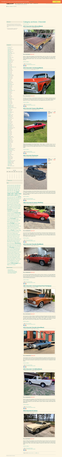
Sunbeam (9, 157)
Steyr (8, 153)
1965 (17, 192)
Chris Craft (9, 77)
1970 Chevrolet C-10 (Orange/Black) (33, 67)
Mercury (9, 128)
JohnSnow (28, 287)
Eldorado (12, 226)
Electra (15, 226)
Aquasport (9, 55)
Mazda (8, 126)
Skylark (15, 254)
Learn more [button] (31, 1)
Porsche (9, 142)
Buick (8, 69)
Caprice (14, 210)
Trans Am (17, 261)
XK (11, 264)
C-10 (28, 104)
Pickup (16, 246)
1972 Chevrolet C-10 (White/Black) (32, 369)
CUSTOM (13, 220)
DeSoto (9, 85)
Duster (16, 223)
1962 (10, 192)
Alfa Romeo (9, 49)
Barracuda (9, 204)
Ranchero (11, 249)
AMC (8, 52)
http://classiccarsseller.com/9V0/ (31, 282)
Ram (8, 144)
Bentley (9, 64)
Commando (12, 217)
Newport (10, 244)
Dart (19, 220)
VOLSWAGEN (9, 163)
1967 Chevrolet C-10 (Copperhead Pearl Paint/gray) (37, 285)
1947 (26, 198)
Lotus (8, 123)
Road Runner (12, 250)
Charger (16, 211)
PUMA (8, 143)
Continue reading (26, 61)
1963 (12, 192)
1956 (10, 190)
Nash (8, 133)
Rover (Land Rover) (10, 150)
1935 (15, 186)
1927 (14, 185)
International (9, 234)
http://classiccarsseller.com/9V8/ (31, 199)
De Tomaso (9, 82)
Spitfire (19, 256)
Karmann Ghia (17, 236)
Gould (8, 97)
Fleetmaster (31, 198)
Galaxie (17, 230)
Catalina (17, 210)
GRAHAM (9, 98)
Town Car (8, 261)
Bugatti (9, 68)
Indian (8, 104)
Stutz (8, 155)
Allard (8, 50)
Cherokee (8, 213)
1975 (10, 197)
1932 (10, 186)
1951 (12, 189)
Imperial (16, 233)
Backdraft (9, 62)
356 (17, 200)
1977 (14, 197)
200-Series (11, 198)
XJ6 (10, 264)
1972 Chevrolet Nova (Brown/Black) (33, 26)
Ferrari (8, 91)
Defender (11, 221)
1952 (14, 189)
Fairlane (17, 227)
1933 (12, 186)
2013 (16, 198)
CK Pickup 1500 (18, 214)
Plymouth (9, 140)
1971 (12, 195)
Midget (10, 241)
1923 (10, 185)
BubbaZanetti (29, 69)
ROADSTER (17, 250)
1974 (8, 197)
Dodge (12, 223)
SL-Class (18, 254)
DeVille (8, 223)
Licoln (8, 120)
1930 (19, 185)
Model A (15, 241)
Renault (9, 146)
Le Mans (17, 237)
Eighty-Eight (16, 224)
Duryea (9, 88)
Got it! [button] (57, 1)
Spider (16, 256)
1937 (19, 186)
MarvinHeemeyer (29, 27)
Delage (9, 83)
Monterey (13, 243)
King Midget (9, 114)
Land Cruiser (9, 237)
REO (8, 147)
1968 (16, 194)
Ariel (8, 56)
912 (13, 201)
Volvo (20, 263)
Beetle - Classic (10, 205)
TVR (8, 159)
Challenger (9, 211)
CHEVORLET (9, 74)
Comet (8, 217)
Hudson (9, 102)
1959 (16, 190)
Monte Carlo (9, 243)
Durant (8, 87)
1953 (16, 189)
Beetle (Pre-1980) (17, 204)
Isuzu (8, 108)
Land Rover (14, 237)
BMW (8, 65)
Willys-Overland (10, 165)
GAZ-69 (9, 95)
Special (8, 256)
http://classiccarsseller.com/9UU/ (31, 324)
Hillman (9, 100)
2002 (14, 198)
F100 (13, 227)
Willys (8, 264)
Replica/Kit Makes (10, 148)
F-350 (11, 227)
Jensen (9, 111)
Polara (8, 247)
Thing (8, 260)
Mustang (18, 243)
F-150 (20, 226)
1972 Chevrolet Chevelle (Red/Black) (33, 244)
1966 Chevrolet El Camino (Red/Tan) (33, 202)
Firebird (15, 228)
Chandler (9, 72)
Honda (8, 101)
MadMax (28, 156)
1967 (26, 323)
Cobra (18, 215)
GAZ (8, 94)
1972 (26, 63)
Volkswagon (9, 162)
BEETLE (12, 204)
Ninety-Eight (14, 244)
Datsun (9, 81)
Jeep (8, 110)
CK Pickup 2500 (10, 215)
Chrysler (9, 78)
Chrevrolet (9, 76)
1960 (19, 190)
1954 (18, 189)
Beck (8, 63)
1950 (10, 189)
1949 (8, 189)
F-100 (18, 226)
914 (14, 201)
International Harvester (11, 107)
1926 (12, 185)
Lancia (8, 117)
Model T (18, 241)
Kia (8, 113)
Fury (15, 230)
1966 (9, 194)
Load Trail (9, 122)
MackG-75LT (9, 124)
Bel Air (14, 205)
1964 (14, 192)
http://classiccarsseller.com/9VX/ (31, 64)
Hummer (9, 103)
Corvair (8, 218)
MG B (8, 130)
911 (11, 201)
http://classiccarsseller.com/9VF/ (31, 152)
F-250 (8, 227)
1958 (14, 190)
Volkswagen (9, 161)
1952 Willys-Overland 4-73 (11, 270)
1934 (14, 186)
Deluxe (14, 221)
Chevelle (28, 281)
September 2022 (10, 180)
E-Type (10, 224)
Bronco (17, 207)
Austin (8, 59)
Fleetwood (9, 230)
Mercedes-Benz (10, 127)
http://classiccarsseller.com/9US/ (31, 407)
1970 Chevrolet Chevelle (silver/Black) (33, 327)
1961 (8, 192)
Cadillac (9, 70)
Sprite (8, 257)
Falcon (8, 228)
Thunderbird (11, 260)
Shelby (16, 253)
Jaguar (9, 109)
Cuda (11, 220)
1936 (17, 186)
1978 (16, 197)
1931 (8, 186)
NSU (8, 135)
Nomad (18, 244)
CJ (14, 214)
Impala (13, 233)
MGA (19, 240)
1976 (26, 448)
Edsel (8, 89)
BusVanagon (9, 208)
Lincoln (9, 121)
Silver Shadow (11, 254)
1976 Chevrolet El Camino (30, 410)
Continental (16, 217)
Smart (8, 152)
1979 (19, 197)
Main (8, 6)
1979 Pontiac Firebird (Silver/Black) (12, 271)
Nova (30, 63)
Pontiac (9, 141)
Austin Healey (16, 202)
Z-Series (14, 264)
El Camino (31, 448)
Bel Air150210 (18, 205)
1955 (8, 190)
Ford (12, 230)
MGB (8, 241)
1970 (26, 104)
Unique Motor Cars (10, 160)
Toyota (12, 261)
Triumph (8, 263)
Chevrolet (38, 27)
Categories (11, 6)
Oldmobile (9, 136)
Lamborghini (9, 116)
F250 (14, 227)
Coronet (19, 217)
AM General (9, 51)
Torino (15, 260)
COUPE (8, 220)
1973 (19, 195)
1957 (12, 190)
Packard (13, 246)
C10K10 (15, 208)
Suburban (18, 257)
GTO (15, 231)
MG (8, 129)
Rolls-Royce (9, 149)
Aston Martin (9, 57)
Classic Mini (15, 215)
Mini (8, 131)
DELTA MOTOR (10, 84)
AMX (10, 202)
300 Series (19, 198)
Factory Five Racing (10, 90)
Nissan (9, 134)
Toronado (18, 260)
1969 (19, 194)
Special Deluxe (12, 256)
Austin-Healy (9, 61)
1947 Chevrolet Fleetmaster (30, 155)
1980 (8, 198)
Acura (8, 48)
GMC (8, 96)
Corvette (13, 219)
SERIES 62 (12, 253)
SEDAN (9, 253)
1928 (15, 185)
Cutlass (17, 220)
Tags (8, 182)
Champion (13, 211)
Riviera (8, 250)
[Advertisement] (31, 14)
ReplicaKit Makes (16, 249)
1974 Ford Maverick (10, 269)
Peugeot (9, 139)
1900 (8, 185)
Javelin (11, 236)
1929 (18, 185)
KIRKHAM (9, 115)
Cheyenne (9, 214)
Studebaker (9, 154)
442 (10, 201)
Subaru (9, 156)
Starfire (10, 257)
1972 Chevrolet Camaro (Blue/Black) (33, 108)
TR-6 (14, 261)
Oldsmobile (9, 137)
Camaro (28, 151)
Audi (8, 58)
